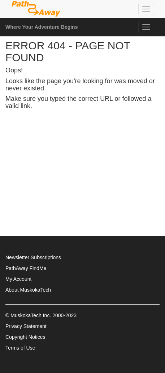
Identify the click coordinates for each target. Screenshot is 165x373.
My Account (18, 279)
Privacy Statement (26, 326)
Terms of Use (20, 348)
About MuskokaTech (28, 290)
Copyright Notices (25, 337)
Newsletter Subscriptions (33, 257)
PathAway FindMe (25, 268)
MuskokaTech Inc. (30, 315)
